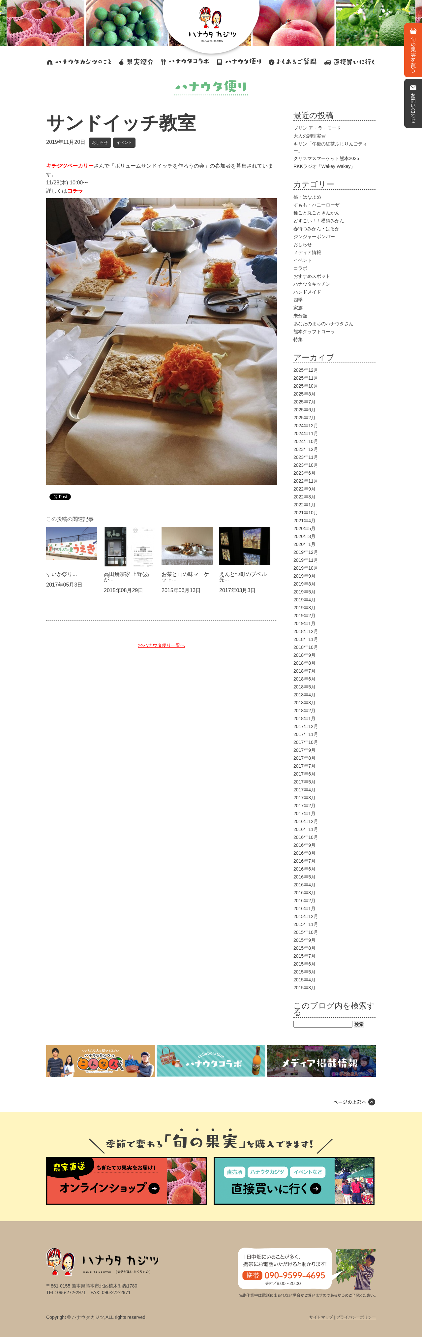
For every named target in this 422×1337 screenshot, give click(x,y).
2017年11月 (305, 734)
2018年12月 (305, 631)
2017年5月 (304, 781)
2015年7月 (304, 956)
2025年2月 (304, 417)
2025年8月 (304, 394)
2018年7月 (304, 671)
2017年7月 (304, 766)
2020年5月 (304, 528)
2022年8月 (304, 496)
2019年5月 (304, 591)
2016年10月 (305, 837)
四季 (298, 299)
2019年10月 (305, 568)
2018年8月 (304, 663)
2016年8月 (304, 853)
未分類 (300, 315)
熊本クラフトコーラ (314, 331)
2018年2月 (304, 710)
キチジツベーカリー (70, 166)
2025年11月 (305, 378)
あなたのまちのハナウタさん (323, 323)
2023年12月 (305, 449)
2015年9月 (304, 940)
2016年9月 (304, 845)
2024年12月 (305, 425)
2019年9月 (304, 576)
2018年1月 (304, 718)
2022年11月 (305, 481)
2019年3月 (304, 607)
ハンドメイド (307, 292)
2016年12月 (305, 821)
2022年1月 (304, 504)
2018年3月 (304, 702)
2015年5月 (304, 971)
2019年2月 (304, 615)
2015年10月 (305, 932)
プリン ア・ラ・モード (317, 128)
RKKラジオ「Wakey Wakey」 (324, 166)
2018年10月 (305, 647)
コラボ (300, 268)
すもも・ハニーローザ (316, 204)
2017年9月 (304, 750)
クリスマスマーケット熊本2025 (326, 158)
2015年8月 (304, 948)
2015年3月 (304, 987)
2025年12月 (305, 370)
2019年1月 (304, 623)
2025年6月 (304, 409)
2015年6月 (304, 964)
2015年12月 (305, 916)
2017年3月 (304, 797)
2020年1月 (304, 544)
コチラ (75, 191)
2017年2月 (304, 805)
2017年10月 (305, 742)
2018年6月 (304, 679)
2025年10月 (305, 386)
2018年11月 (305, 639)
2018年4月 (304, 694)
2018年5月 (304, 686)
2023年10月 (305, 465)
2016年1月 (304, 908)
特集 (298, 339)
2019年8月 (304, 584)
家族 (298, 307)
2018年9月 (304, 655)
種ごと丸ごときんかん (316, 212)
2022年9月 (304, 489)
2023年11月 (305, 457)
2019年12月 (305, 552)
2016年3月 (304, 892)
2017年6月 (304, 774)
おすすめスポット (311, 276)
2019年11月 (305, 560)
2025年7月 (304, 401)
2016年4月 (304, 884)
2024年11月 (305, 433)
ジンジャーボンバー (314, 236)
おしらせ (100, 142)
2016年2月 (304, 900)
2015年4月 (304, 979)
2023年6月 (304, 473)
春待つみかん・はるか (316, 228)
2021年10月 (305, 512)
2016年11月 (305, 829)
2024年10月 (305, 441)
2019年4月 (304, 599)
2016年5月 (304, 876)
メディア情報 (307, 252)
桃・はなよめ (307, 197)
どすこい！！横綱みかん (318, 220)
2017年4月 (304, 789)
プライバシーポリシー (356, 1317)
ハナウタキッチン (311, 284)
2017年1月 (304, 813)
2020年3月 (304, 536)
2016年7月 (304, 861)
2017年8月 (304, 758)
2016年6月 (304, 869)
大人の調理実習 (309, 136)
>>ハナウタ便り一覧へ (161, 645)
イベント (124, 142)
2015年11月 (305, 924)
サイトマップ (321, 1317)
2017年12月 (305, 726)
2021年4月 (304, 520)
